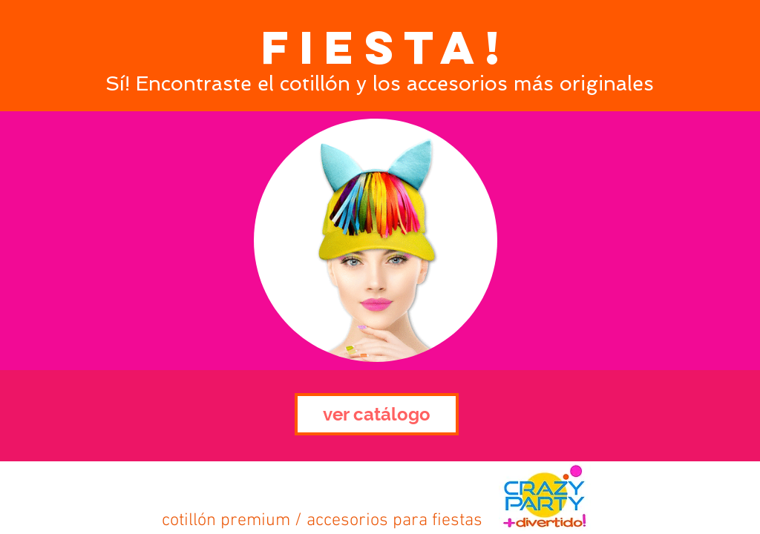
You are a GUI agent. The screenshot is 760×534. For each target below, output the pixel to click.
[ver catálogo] (377, 414)
